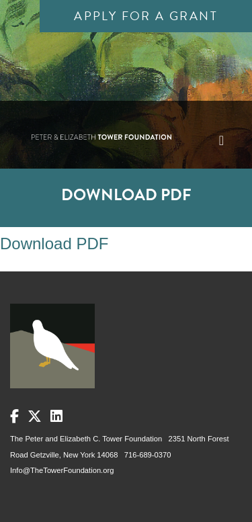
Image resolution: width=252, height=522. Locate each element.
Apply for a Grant (146, 16)
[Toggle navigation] (221, 140)
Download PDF (54, 243)
